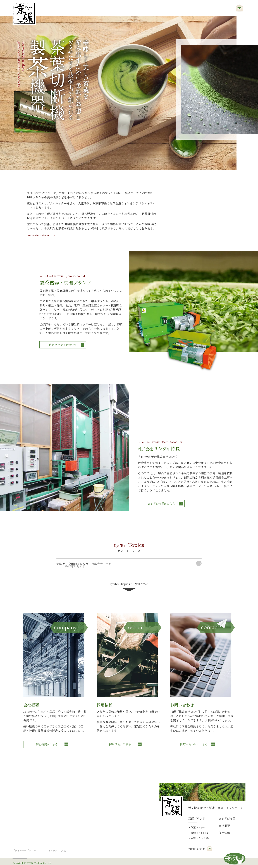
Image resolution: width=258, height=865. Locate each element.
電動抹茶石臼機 (199, 823)
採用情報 (200, 8)
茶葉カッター (198, 818)
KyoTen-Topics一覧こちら (129, 558)
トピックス (58, 841)
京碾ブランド (127, 8)
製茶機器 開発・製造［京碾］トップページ (215, 798)
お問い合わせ (224, 8)
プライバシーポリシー (25, 841)
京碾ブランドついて (66, 338)
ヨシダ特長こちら (165, 457)
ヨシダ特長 (154, 8)
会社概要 (178, 8)
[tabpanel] (118, 93)
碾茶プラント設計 (201, 828)
